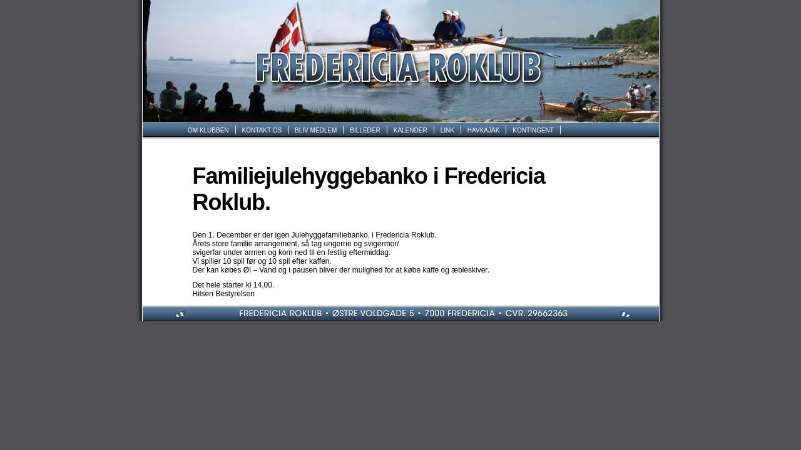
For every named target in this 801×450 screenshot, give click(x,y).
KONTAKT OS (262, 130)
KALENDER (410, 130)
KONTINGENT (533, 130)
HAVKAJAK (483, 130)
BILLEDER (365, 130)
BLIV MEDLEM (316, 130)
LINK (447, 130)
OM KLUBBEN (208, 130)
